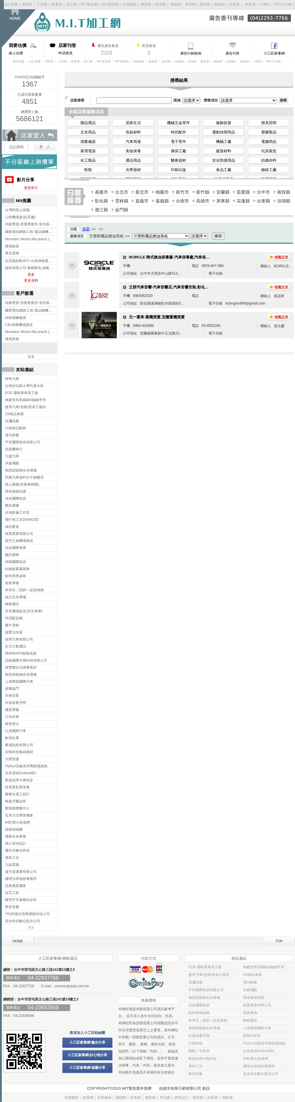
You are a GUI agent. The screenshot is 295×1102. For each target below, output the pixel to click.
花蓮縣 (243, 200)
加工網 (71, 4)
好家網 (234, 4)
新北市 (142, 192)
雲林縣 (121, 200)
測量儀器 (88, 141)
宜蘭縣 (223, 192)
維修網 (175, 4)
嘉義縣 (162, 200)
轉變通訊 (250, 1020)
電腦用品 (269, 141)
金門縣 (121, 209)
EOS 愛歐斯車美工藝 (205, 967)
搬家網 (146, 4)
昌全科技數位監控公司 (260, 1074)
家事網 (56, 4)
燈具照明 (269, 123)
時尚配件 (178, 132)
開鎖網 (219, 4)
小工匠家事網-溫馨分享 (87, 1068)
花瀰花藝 (195, 982)
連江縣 (101, 209)
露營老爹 (19, 61)
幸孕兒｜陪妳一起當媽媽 (207, 1020)
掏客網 (250, 4)
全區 (86, 229)
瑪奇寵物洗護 (253, 997)
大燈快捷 (195, 1043)
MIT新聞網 (110, 4)
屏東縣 (223, 200)
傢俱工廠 (178, 151)
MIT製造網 (89, 4)
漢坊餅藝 (250, 982)
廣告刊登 (232, 53)
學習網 (190, 4)
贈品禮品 (88, 123)
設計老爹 (11, 4)
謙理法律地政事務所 (259, 1066)
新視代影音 (252, 1036)
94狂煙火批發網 (255, 1059)
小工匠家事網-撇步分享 (87, 1042)
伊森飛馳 (250, 990)
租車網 (160, 4)
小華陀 (265, 4)
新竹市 (182, 192)
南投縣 (283, 192)
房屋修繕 (104, 1098)
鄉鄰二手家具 (199, 1051)
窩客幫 (27, 4)
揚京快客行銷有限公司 (182, 1088)
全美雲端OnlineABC (258, 1051)
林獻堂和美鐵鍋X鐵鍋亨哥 (263, 967)
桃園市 (162, 192)
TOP (278, 941)
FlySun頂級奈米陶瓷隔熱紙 (264, 1043)
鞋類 (88, 170)
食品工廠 (223, 170)
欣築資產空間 (199, 1036)
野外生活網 (283, 4)
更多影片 (31, 188)
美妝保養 (133, 151)
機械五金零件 (178, 123)
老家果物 (250, 1013)
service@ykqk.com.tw (72, 986)
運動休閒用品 (223, 132)
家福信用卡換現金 (202, 1059)
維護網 (87, 1098)
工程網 (42, 4)
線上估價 (26, 49)
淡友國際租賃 (199, 1005)
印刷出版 (178, 170)
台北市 (121, 192)
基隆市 (101, 192)
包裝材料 (133, 132)
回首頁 (23, 23)
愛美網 (205, 4)
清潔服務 (129, 4)
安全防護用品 (223, 160)
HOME (18, 941)
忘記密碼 (16, 147)
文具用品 (88, 132)
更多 (31, 275)
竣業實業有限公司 (257, 1005)
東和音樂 (195, 1074)
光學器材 (133, 170)
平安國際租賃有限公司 (206, 990)
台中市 (263, 192)
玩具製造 (269, 151)
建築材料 (223, 151)
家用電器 (88, 151)
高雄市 (202, 200)
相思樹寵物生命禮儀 (204, 997)
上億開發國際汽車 (257, 1028)
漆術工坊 (195, 1066)
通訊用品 (133, 160)
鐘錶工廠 (269, 170)
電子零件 (178, 141)
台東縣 (263, 200)
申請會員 (72, 49)
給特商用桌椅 (199, 1013)
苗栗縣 (243, 192)
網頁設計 (181, 1098)
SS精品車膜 (252, 975)
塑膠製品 (269, 132)
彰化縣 (101, 200)
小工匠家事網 (274, 53)
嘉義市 (142, 200)
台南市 (182, 200)
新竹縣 (202, 192)
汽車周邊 (133, 141)
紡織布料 (269, 160)
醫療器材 (178, 160)
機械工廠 (223, 141)
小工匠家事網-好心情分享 (87, 1055)
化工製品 (88, 160)
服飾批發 (223, 123)
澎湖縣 (283, 200)
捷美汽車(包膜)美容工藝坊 (209, 975)
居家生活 (133, 123)
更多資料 (31, 280)
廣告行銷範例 (190, 53)
